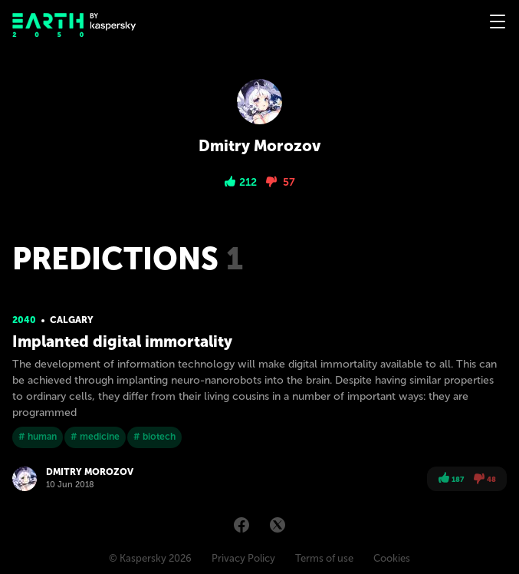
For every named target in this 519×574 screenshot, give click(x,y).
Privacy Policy (243, 558)
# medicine (95, 436)
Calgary (72, 320)
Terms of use (324, 558)
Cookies (391, 558)
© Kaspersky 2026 (150, 558)
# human (37, 436)
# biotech (154, 436)
